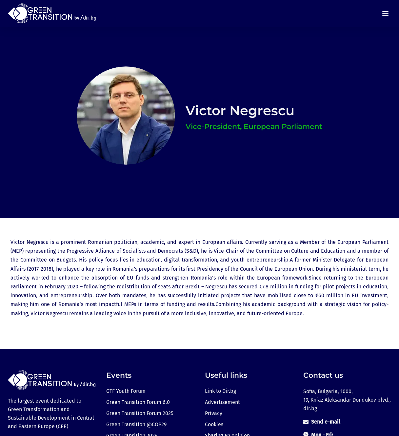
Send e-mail (325, 422)
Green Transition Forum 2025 (139, 413)
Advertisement (222, 402)
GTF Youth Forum (126, 391)
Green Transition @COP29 (136, 424)
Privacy (213, 413)
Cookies (214, 424)
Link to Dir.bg (220, 391)
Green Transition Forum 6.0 (138, 402)
